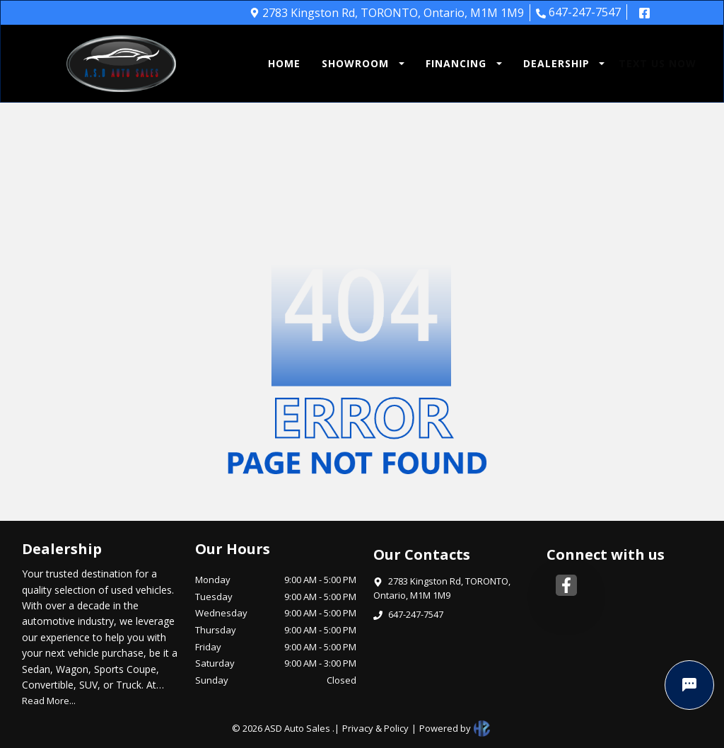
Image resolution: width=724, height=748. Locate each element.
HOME (284, 63)
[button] (359, 63)
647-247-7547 (578, 12)
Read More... (49, 700)
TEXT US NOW (657, 63)
